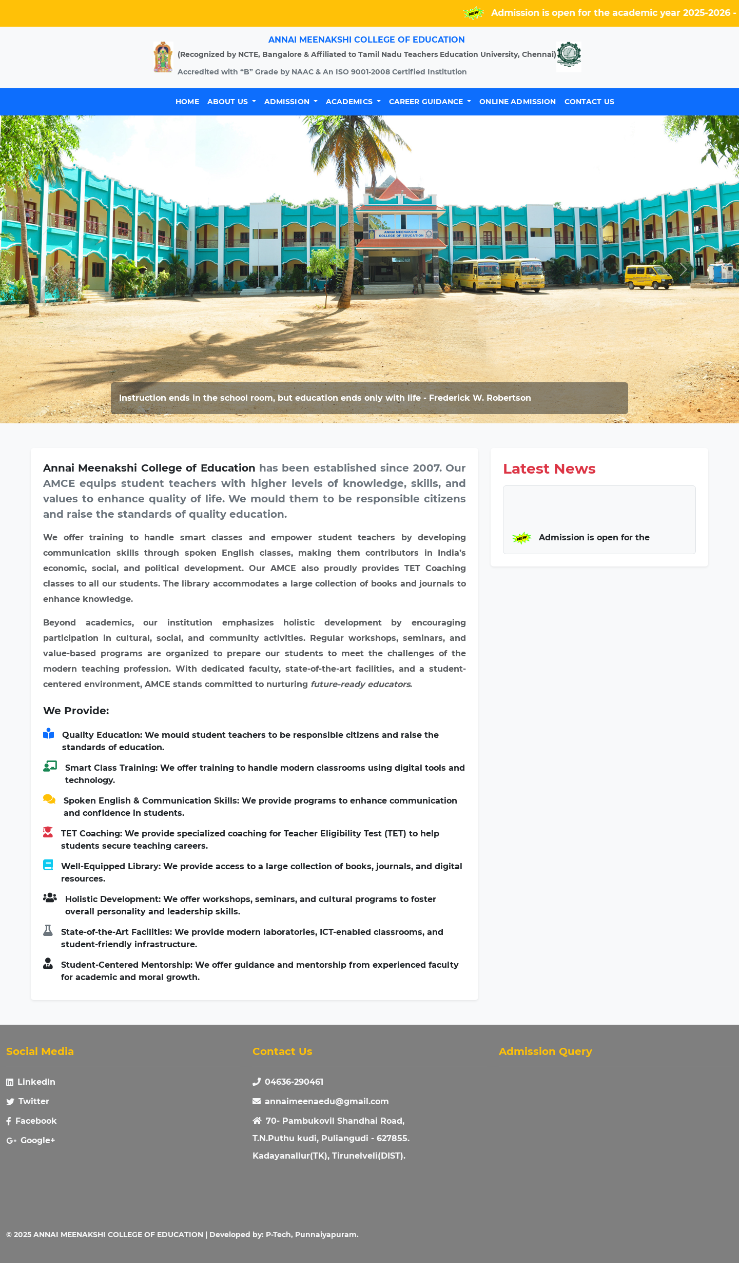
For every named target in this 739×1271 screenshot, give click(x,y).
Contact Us (589, 101)
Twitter (27, 1101)
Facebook (31, 1121)
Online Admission (517, 101)
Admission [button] (288, 101)
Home (187, 101)
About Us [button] (228, 101)
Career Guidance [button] (427, 101)
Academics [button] (350, 101)
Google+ (30, 1140)
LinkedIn (30, 1082)
